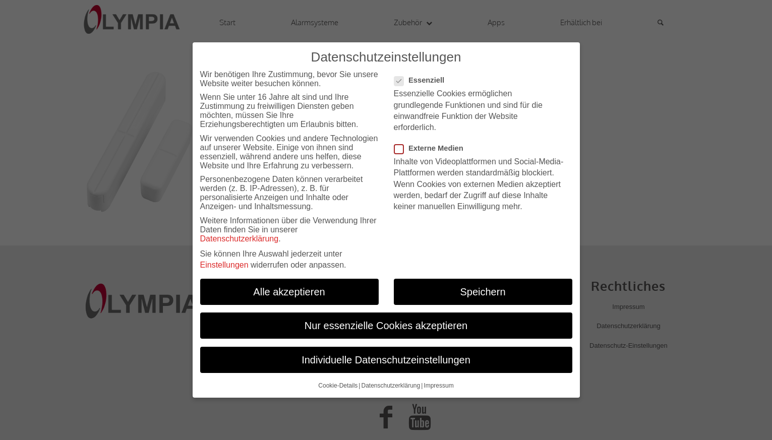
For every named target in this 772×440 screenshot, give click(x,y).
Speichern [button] (482, 287)
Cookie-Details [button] (338, 381)
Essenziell (423, 77)
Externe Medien (433, 145)
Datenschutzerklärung (239, 235)
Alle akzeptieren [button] (289, 287)
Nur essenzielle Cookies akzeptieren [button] (386, 322)
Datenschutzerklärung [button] (390, 381)
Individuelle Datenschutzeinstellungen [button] (386, 355)
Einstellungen (224, 261)
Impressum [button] (438, 381)
